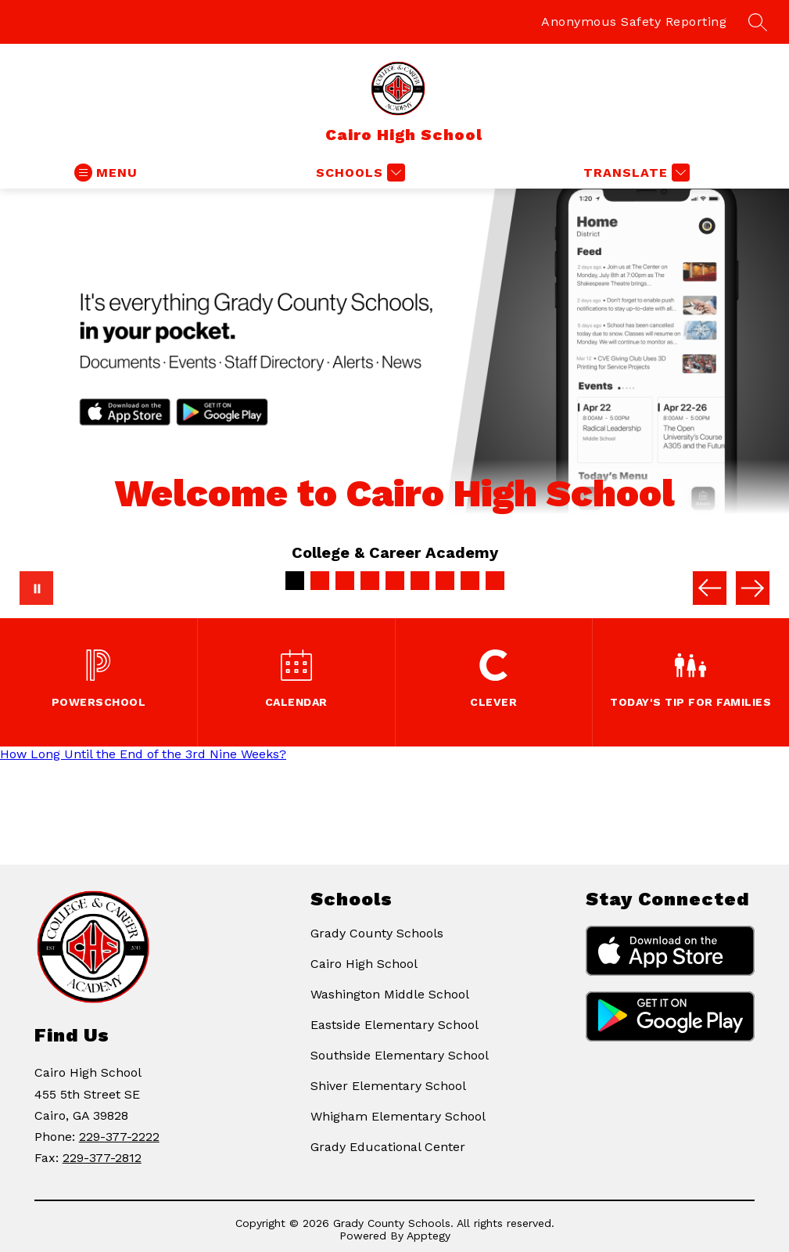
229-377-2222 (119, 1136)
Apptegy (428, 1235)
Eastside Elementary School (394, 1024)
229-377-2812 (102, 1157)
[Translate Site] (634, 172)
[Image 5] (395, 580)
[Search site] (757, 22)
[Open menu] (106, 172)
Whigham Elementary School (398, 1116)
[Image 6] (420, 580)
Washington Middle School (389, 994)
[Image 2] (319, 580)
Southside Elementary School (399, 1055)
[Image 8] (470, 580)
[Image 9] (495, 580)
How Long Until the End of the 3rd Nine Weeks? (143, 754)
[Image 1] (294, 580)
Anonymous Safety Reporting (633, 21)
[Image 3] (344, 580)
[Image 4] (369, 580)
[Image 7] (445, 580)
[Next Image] (752, 588)
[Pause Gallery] (36, 588)
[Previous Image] (709, 588)
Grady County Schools (376, 933)
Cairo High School (364, 963)
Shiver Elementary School (388, 1085)
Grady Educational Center (387, 1146)
